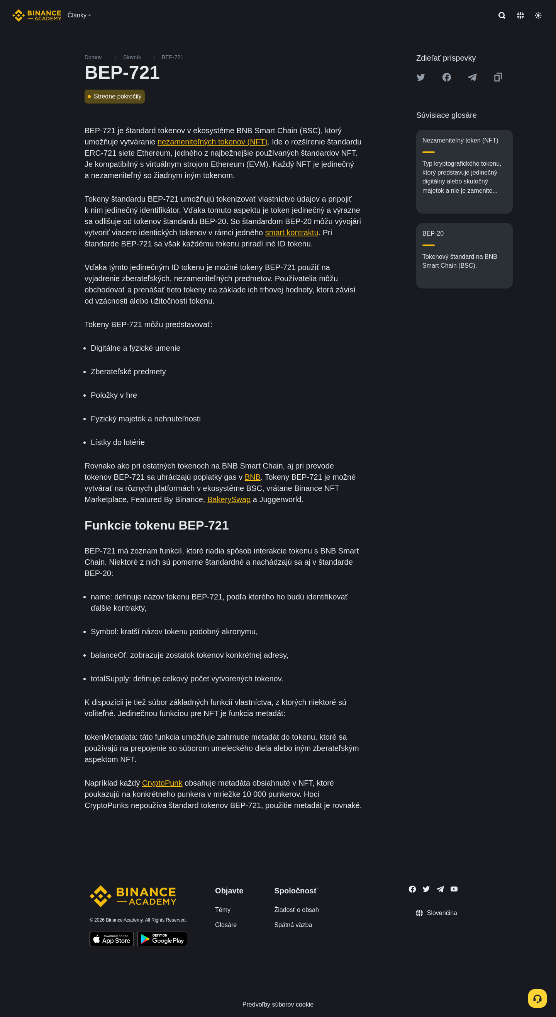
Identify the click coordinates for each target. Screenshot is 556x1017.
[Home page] (36, 15)
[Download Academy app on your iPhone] (112, 940)
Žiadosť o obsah (296, 910)
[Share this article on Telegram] (472, 77)
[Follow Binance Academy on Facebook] (412, 889)
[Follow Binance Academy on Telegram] (440, 889)
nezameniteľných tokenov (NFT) (213, 142)
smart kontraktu (292, 232)
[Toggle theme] (538, 15)
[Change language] (520, 15)
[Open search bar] (500, 15)
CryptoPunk (162, 783)
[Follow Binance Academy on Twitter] (426, 889)
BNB (253, 477)
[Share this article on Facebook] (446, 77)
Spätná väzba (293, 925)
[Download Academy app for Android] (162, 940)
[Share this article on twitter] (420, 77)
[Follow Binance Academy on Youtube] (454, 888)
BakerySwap (229, 499)
